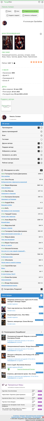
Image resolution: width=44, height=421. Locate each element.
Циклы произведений (9, 131)
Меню (1, 2)
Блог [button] (18, 11)
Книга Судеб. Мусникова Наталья (19, 364)
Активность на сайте (9, 155)
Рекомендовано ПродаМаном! (23, 332)
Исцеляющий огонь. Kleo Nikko (18, 315)
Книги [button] (9, 11)
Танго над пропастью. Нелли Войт (19, 308)
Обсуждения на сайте (23, 170)
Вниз (42, 419)
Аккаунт (39, 2)
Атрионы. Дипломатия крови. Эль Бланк (21, 374)
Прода (8, 2)
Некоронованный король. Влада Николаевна (23, 346)
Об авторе (5, 123)
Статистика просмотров (21, 159)
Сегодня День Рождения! (23, 289)
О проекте (16, 415)
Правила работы (16, 417)
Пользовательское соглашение (34, 415)
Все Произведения (41, 34)
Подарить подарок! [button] (14, 15)
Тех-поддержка (37, 417)
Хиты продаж (22, 295)
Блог (4, 135)
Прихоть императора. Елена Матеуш (20, 321)
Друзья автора (21, 143)
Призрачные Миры (16, 386)
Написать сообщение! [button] (31, 15)
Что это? (14, 63)
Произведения (21, 128)
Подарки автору (21, 147)
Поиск (42, 2)
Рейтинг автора (21, 163)
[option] (7, 42)
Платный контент (27, 417)
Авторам (22, 415)
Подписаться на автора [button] (31, 11)
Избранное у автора (21, 151)
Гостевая (5, 139)
